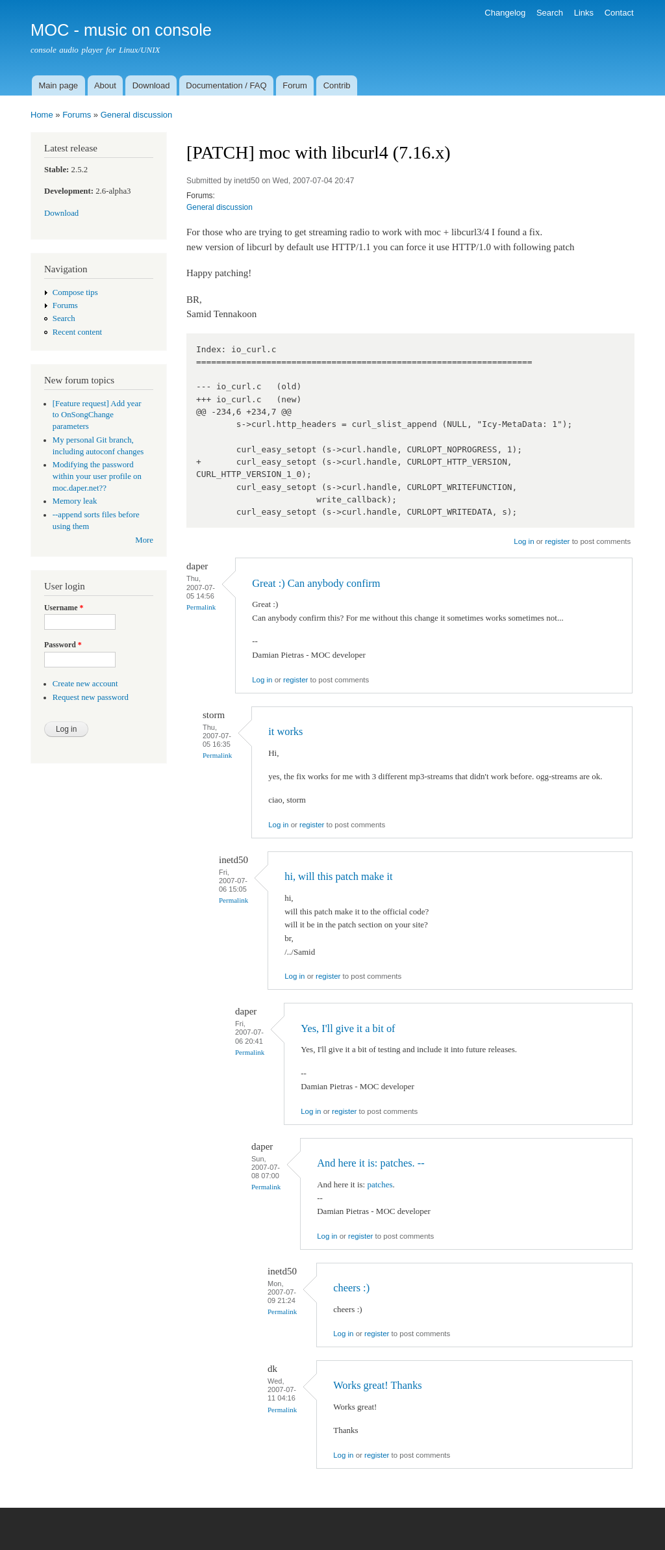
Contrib (337, 85)
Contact (619, 13)
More (144, 540)
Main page (58, 85)
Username (63, 607)
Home (42, 115)
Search (549, 13)
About (105, 85)
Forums (76, 115)
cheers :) (351, 1288)
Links (584, 13)
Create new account (85, 683)
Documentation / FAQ (226, 85)
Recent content (77, 332)
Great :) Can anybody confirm (316, 583)
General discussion (137, 115)
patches (379, 1184)
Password (63, 644)
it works (285, 731)
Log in (524, 541)
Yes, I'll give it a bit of (348, 1028)
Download (151, 85)
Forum (294, 85)
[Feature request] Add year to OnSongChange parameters (97, 415)
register (557, 541)
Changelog (504, 13)
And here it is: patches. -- (370, 1163)
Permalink (201, 607)
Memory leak (75, 501)
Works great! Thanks (377, 1385)
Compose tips (75, 292)
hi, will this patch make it (338, 876)
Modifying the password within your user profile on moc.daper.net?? (97, 476)
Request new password (91, 697)
